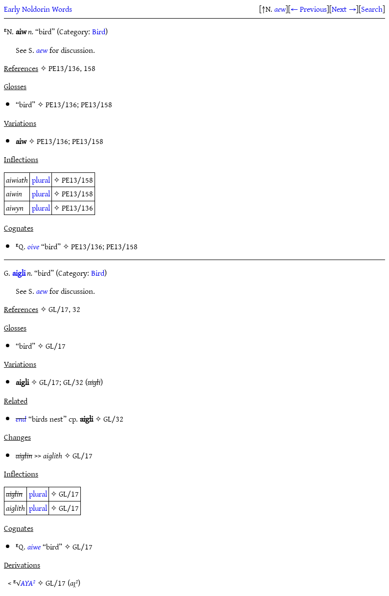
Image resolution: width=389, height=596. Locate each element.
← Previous (309, 9)
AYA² (28, 583)
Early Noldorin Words (38, 9)
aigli (18, 273)
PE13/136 (61, 104)
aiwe (34, 546)
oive (33, 246)
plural (41, 180)
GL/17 (56, 346)
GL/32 (73, 382)
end (21, 419)
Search (372, 9)
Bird (98, 31)
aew (280, 9)
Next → (344, 9)
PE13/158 (96, 104)
